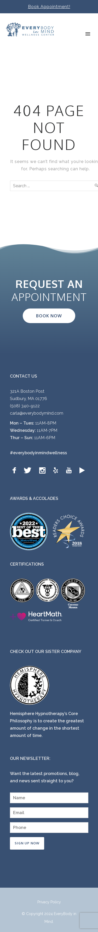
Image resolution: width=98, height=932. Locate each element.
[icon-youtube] (70, 470)
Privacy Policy (49, 902)
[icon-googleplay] (82, 470)
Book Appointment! (49, 6)
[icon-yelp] (57, 470)
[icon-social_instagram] (43, 470)
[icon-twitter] (29, 470)
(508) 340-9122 (25, 405)
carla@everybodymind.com (36, 413)
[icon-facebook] (16, 470)
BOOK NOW (49, 315)
